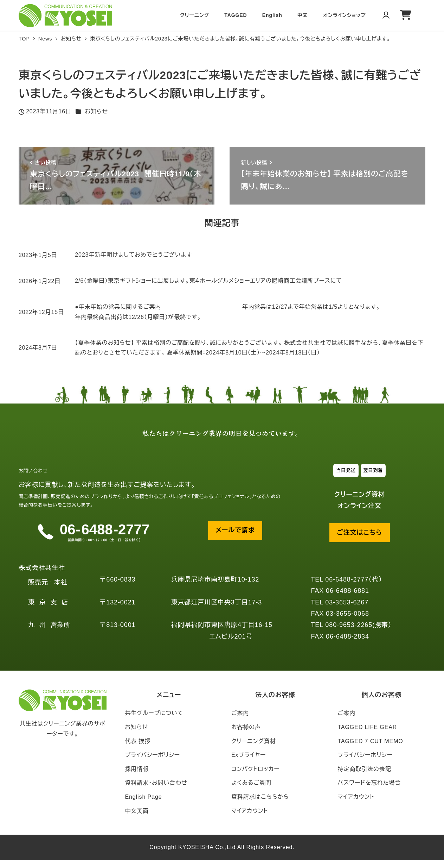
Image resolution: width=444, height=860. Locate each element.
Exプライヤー (248, 755)
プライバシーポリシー (152, 755)
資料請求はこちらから (260, 797)
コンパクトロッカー (255, 769)
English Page (143, 797)
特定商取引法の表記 (364, 769)
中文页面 (137, 811)
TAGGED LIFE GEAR (367, 727)
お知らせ (96, 111)
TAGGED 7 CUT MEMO (370, 741)
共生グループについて (154, 713)
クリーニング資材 (253, 741)
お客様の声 (246, 727)
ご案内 (240, 713)
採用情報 (137, 769)
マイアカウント (249, 811)
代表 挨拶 (137, 741)
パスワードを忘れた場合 (369, 783)
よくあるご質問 (251, 783)
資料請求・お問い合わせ (156, 783)
